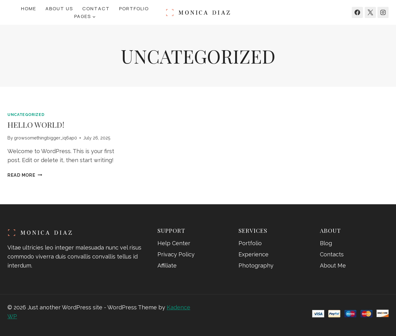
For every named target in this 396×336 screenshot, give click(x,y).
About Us (59, 8)
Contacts (332, 254)
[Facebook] (357, 12)
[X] (370, 12)
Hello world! (35, 124)
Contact (96, 8)
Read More (24, 175)
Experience (254, 254)
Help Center (173, 243)
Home (28, 8)
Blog (326, 243)
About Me (333, 265)
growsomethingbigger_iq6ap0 (45, 137)
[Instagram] (383, 12)
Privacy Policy (176, 254)
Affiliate (167, 265)
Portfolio (134, 8)
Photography (256, 265)
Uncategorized (25, 114)
